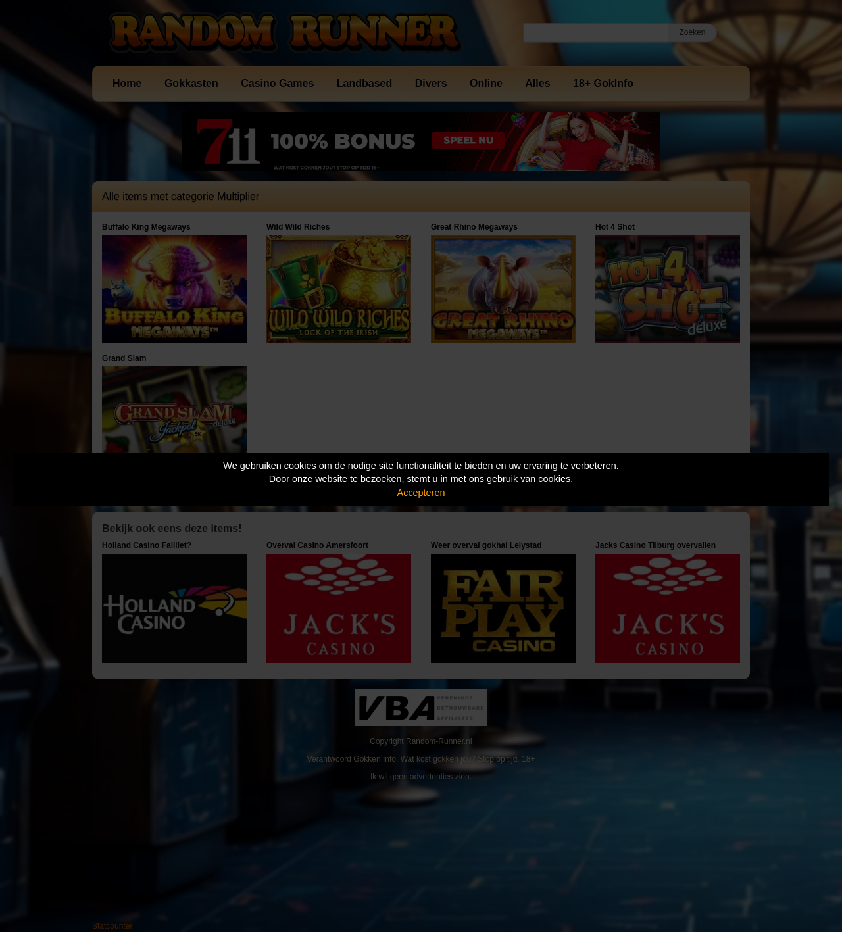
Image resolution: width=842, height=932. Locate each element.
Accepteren (421, 492)
